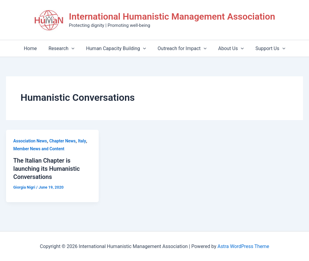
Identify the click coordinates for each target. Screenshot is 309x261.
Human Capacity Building (117, 48)
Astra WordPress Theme (243, 246)
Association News (30, 140)
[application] (75, 48)
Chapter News (62, 140)
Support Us (265, 48)
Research (65, 48)
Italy (82, 140)
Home (35, 48)
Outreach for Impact (181, 48)
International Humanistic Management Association (172, 16)
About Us (228, 48)
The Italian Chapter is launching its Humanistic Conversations (46, 168)
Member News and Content (39, 148)
